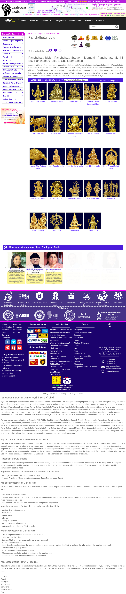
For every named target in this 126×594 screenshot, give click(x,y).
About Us (34, 21)
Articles (89, 21)
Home (23, 21)
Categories (60, 21)
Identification (75, 21)
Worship (100, 21)
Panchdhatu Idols (53, 34)
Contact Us (46, 21)
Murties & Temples (35, 34)
